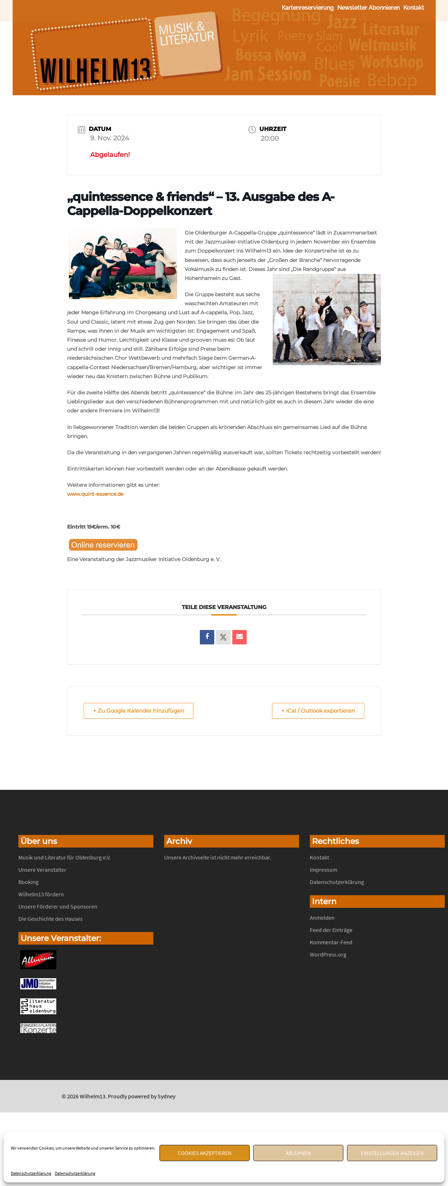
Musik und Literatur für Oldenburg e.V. (64, 857)
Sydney (166, 1096)
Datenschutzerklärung (31, 1173)
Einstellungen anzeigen (392, 1153)
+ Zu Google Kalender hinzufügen (139, 711)
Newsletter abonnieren (368, 7)
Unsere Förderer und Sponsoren (57, 906)
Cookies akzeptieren (205, 1153)
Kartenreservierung (308, 7)
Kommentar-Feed (331, 942)
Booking (28, 882)
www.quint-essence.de (95, 494)
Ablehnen (298, 1153)
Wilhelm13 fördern (41, 894)
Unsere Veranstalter (42, 870)
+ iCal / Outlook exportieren (317, 711)
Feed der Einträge (331, 930)
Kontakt (413, 7)
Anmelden (322, 918)
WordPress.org (328, 954)
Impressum (323, 870)
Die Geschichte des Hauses (50, 919)
